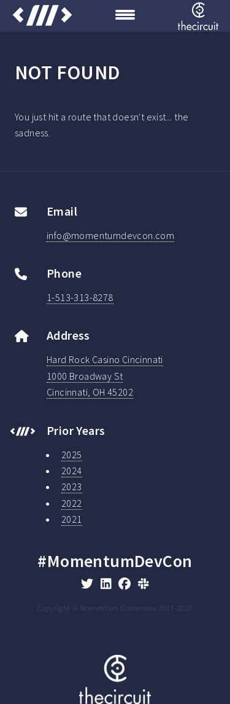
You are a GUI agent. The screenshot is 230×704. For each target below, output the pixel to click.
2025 (71, 454)
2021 (71, 519)
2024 (71, 470)
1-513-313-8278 (80, 297)
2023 (71, 486)
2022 (71, 503)
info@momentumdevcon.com (110, 235)
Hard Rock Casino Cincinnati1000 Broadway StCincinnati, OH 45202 (105, 375)
